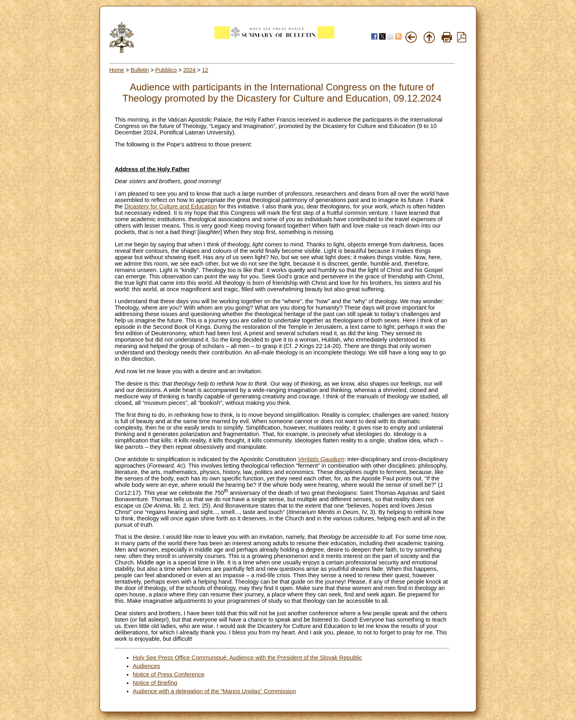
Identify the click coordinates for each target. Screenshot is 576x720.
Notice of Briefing (155, 683)
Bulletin (139, 70)
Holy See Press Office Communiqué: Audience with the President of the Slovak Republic (247, 657)
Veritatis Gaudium (321, 459)
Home (116, 70)
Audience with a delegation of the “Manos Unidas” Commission (214, 691)
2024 (189, 70)
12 (205, 70)
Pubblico (166, 70)
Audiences (146, 666)
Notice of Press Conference (168, 674)
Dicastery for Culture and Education (170, 206)
